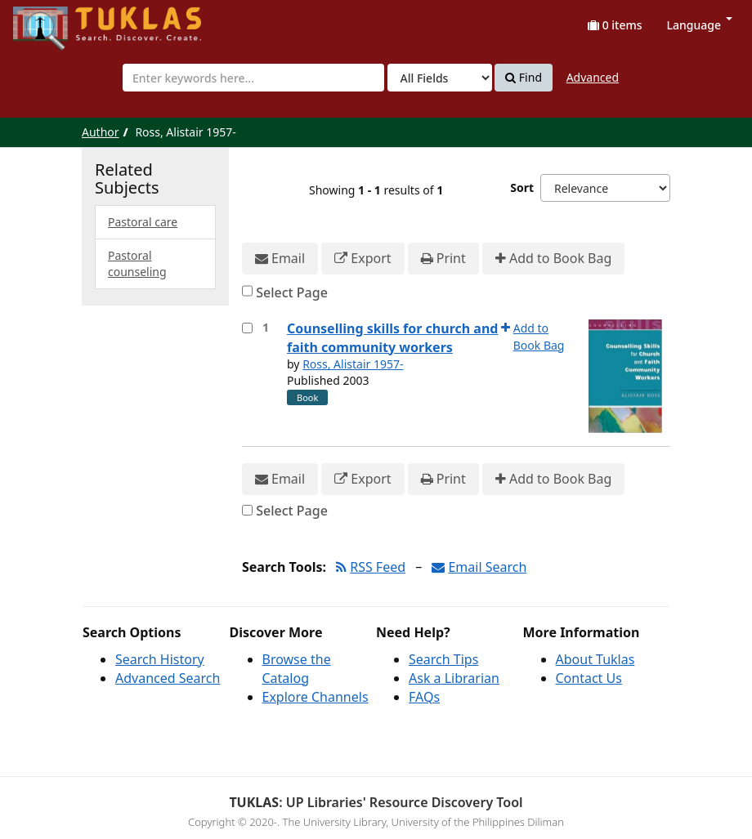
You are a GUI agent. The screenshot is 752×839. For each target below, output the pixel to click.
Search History (159, 659)
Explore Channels (315, 697)
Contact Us (589, 678)
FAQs (424, 697)
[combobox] (253, 77)
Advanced (592, 77)
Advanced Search (167, 678)
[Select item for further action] (247, 328)
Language (699, 25)
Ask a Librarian (454, 678)
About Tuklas (595, 659)
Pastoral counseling (137, 263)
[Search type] (439, 77)
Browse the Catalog (296, 668)
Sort (522, 187)
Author (100, 132)
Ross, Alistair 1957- (352, 364)
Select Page (292, 292)
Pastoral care (142, 222)
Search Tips (443, 659)
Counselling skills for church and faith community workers (392, 337)
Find (523, 77)
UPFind (53, 21)
